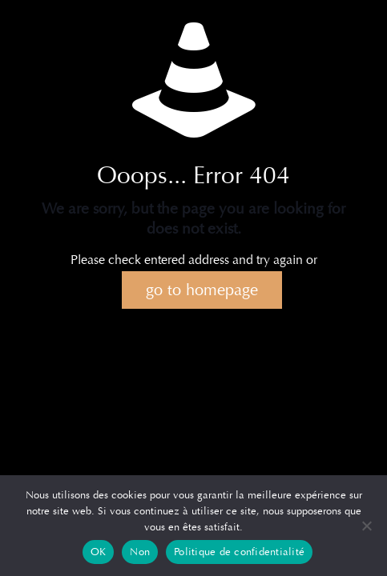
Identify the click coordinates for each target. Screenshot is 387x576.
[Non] (367, 526)
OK (99, 552)
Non (140, 552)
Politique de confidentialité (239, 552)
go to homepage (202, 290)
